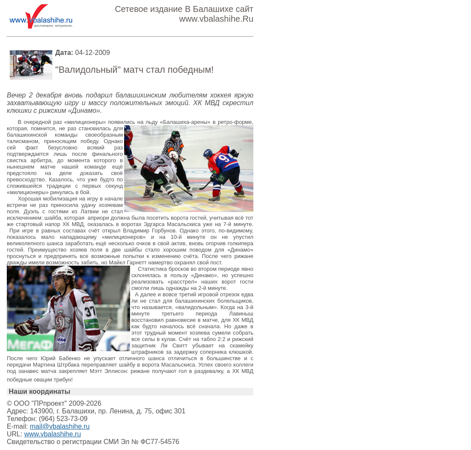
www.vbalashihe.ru (52, 434)
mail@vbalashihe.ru (60, 426)
